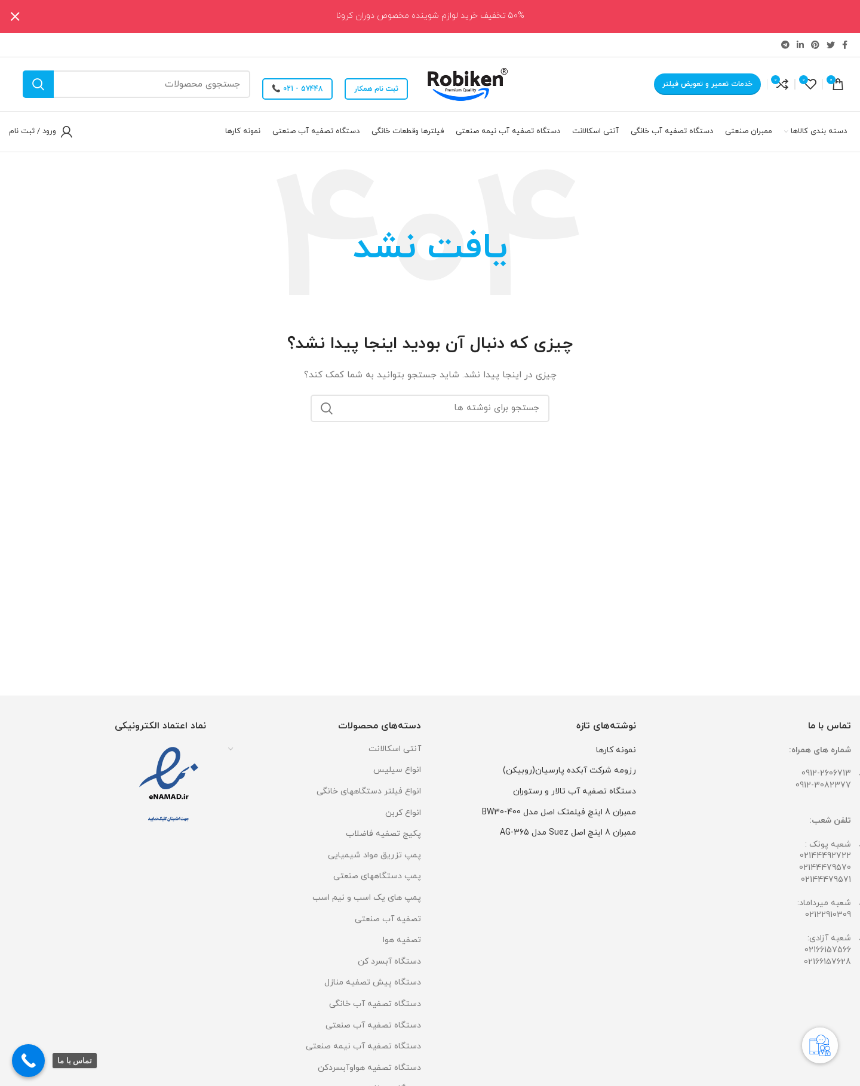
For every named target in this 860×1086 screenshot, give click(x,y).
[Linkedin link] (800, 45)
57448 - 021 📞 (297, 89)
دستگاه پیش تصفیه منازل (372, 982)
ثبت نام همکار (376, 89)
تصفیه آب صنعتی (388, 919)
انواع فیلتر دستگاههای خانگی (369, 791)
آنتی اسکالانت (394, 749)
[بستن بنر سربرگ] (15, 16)
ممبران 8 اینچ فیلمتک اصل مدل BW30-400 (559, 812)
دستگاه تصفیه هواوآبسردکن (369, 1067)
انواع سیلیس (397, 770)
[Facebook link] (844, 45)
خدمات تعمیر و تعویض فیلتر (707, 84)
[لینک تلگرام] (785, 45)
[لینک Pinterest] (815, 45)
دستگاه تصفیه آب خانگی (375, 1004)
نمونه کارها (616, 750)
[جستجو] (136, 84)
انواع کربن (403, 813)
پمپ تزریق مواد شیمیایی (374, 855)
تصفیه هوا (402, 940)
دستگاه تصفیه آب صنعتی (373, 1025)
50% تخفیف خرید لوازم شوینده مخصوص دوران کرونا (430, 15)
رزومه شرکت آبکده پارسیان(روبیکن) (569, 770)
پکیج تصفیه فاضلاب (383, 833)
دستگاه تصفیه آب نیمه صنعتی (363, 1046)
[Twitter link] (830, 45)
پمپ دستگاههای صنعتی (377, 876)
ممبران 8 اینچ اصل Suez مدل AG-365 (568, 832)
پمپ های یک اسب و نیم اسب (366, 897)
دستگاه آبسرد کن (389, 961)
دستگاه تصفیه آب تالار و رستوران (574, 791)
